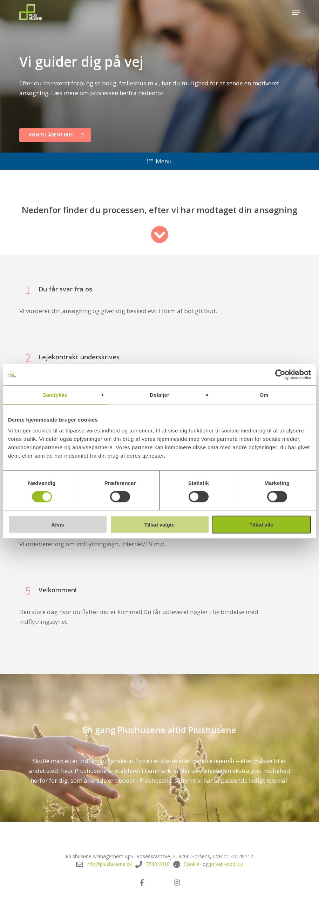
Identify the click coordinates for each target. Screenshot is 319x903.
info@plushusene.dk (109, 864)
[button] (296, 12)
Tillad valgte (159, 525)
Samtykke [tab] (55, 394)
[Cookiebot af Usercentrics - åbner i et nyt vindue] (280, 374)
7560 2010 (158, 864)
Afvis (57, 525)
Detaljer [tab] (159, 394)
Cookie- (192, 864)
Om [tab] (263, 394)
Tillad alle (261, 525)
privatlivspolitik (226, 864)
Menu (159, 161)
